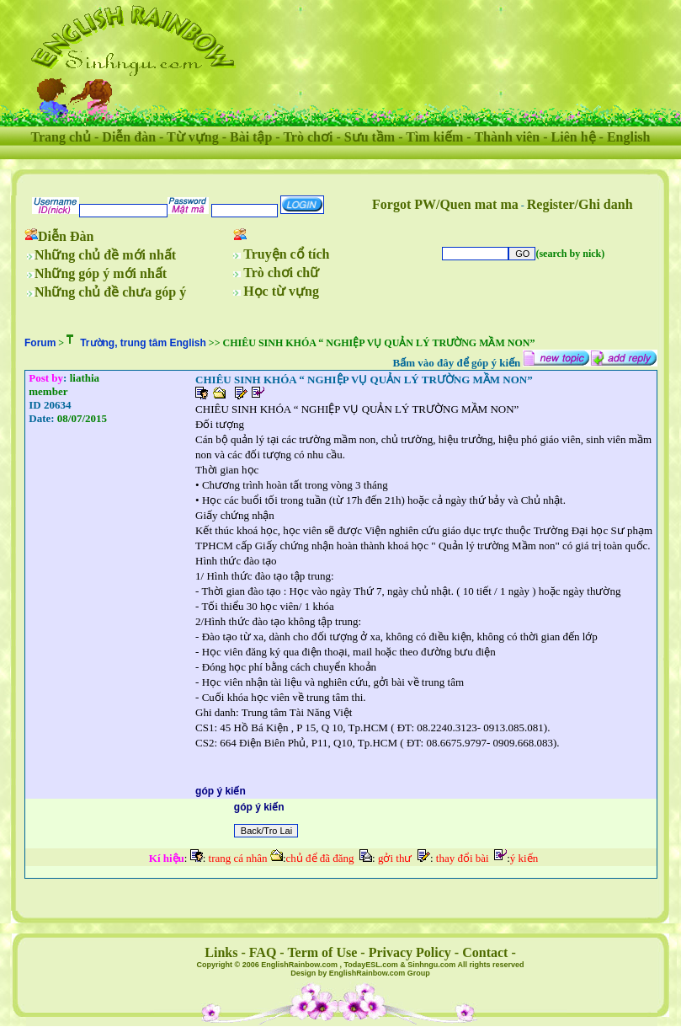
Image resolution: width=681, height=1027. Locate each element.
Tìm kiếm (434, 137)
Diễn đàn (129, 137)
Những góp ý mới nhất (101, 273)
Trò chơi (308, 137)
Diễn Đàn (65, 236)
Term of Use (322, 952)
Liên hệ (573, 137)
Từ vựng (193, 137)
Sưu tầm (369, 137)
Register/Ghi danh (580, 204)
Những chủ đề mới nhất (105, 255)
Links (221, 952)
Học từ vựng (281, 291)
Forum (40, 343)
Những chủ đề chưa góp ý (110, 292)
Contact (485, 952)
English (629, 137)
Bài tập (251, 137)
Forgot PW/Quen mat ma (445, 204)
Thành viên (507, 137)
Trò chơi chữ (281, 272)
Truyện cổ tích (286, 254)
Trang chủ (61, 137)
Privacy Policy (410, 952)
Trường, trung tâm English (143, 343)
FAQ (263, 952)
